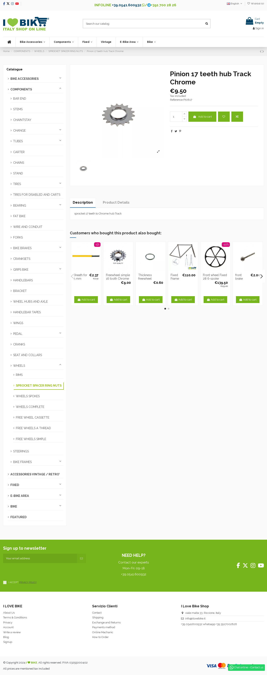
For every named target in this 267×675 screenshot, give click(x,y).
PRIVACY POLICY (28, 582)
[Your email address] (40, 558)
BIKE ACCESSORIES (24, 78)
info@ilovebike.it (195, 618)
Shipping (97, 617)
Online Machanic (102, 632)
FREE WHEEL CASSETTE (32, 417)
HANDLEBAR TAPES (27, 312)
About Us (9, 612)
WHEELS (19, 365)
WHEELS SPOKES (28, 396)
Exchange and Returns (106, 622)
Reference (176, 99)
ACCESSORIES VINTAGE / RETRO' (35, 474)
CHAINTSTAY (22, 120)
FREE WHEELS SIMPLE (31, 439)
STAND (18, 173)
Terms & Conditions (15, 617)
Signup (7, 641)
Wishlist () (255, 3)
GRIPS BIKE (20, 269)
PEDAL (17, 333)
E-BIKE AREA (19, 495)
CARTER (19, 152)
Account (8, 627)
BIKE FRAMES (22, 462)
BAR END (19, 98)
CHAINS (18, 162)
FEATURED (18, 517)
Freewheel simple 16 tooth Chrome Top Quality (118, 278)
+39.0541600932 (191, 624)
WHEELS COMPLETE (30, 407)
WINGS (18, 323)
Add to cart (202, 116)
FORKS (18, 237)
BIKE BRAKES (22, 248)
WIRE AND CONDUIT (27, 226)
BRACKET (20, 291)
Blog (6, 637)
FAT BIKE (19, 216)
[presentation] (35, 571)
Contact (97, 612)
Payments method (103, 627)
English (235, 3)
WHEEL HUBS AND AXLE (30, 301)
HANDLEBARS (23, 280)
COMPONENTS (21, 89)
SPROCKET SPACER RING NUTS (39, 385)
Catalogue (14, 69)
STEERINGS (21, 451)
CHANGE (19, 130)
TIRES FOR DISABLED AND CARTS (36, 194)
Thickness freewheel (145, 276)
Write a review (12, 632)
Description (83, 202)
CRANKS (19, 344)
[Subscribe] (81, 558)
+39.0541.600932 (126, 5)
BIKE (13, 506)
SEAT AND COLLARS (27, 355)
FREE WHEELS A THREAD (33, 428)
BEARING (19, 205)
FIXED (14, 485)
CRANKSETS (21, 258)
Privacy (7, 622)
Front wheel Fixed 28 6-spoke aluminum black (215, 278)
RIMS (19, 375)
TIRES (17, 184)
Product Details (116, 202)
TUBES (18, 141)
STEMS (18, 109)
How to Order (100, 637)
